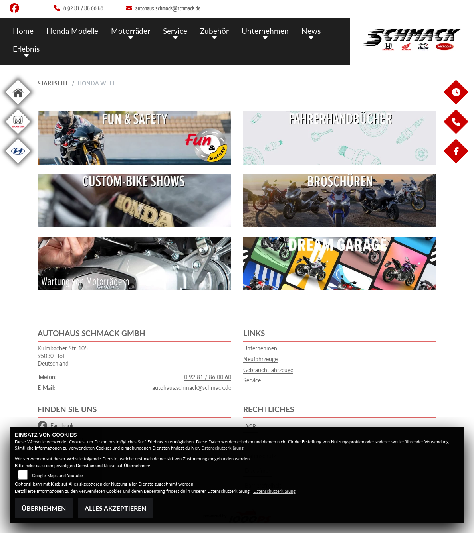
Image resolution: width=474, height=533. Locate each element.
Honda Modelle (72, 30)
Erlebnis (26, 48)
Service (175, 30)
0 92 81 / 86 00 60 (207, 377)
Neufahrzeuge (260, 359)
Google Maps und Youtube (57, 475)
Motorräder (130, 30)
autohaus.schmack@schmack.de (191, 387)
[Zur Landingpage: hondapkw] (18, 135)
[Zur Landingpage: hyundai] (18, 165)
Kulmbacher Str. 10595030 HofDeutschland (63, 355)
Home (23, 30)
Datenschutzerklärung (222, 447)
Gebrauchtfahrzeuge (268, 369)
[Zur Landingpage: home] (18, 106)
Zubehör (214, 30)
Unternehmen (265, 30)
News (311, 30)
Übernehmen (44, 508)
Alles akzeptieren (115, 508)
